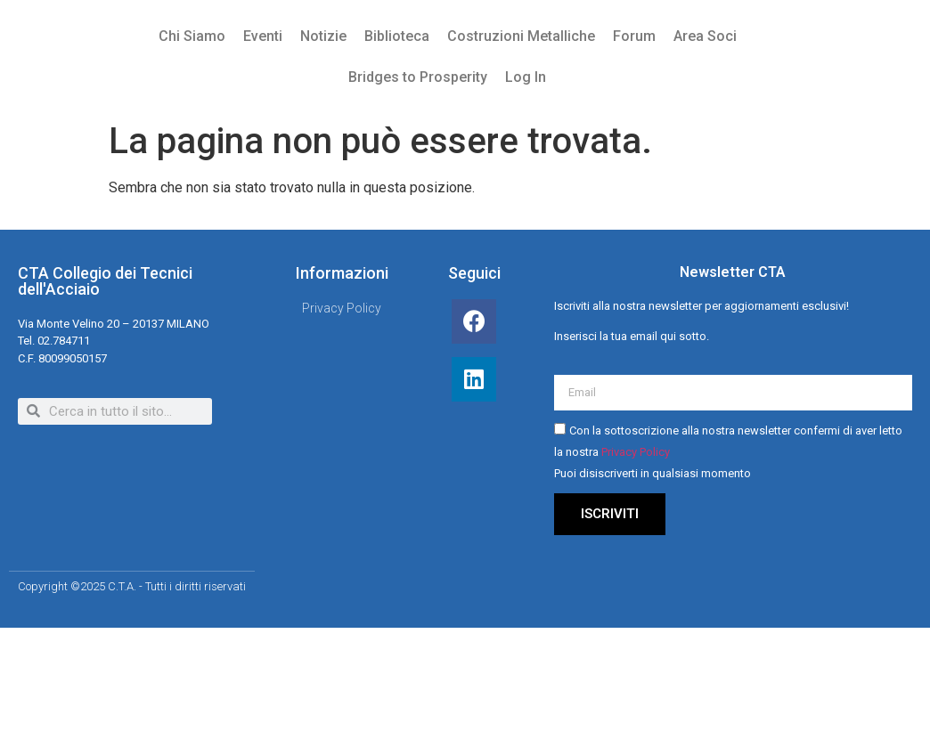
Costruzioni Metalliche (521, 36)
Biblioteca (396, 36)
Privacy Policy (635, 452)
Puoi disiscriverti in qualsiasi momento (652, 474)
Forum (634, 36)
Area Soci (705, 36)
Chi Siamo (192, 36)
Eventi (262, 36)
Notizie (323, 36)
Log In (525, 77)
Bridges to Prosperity (417, 77)
